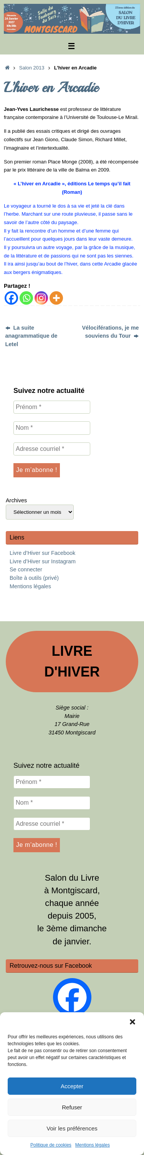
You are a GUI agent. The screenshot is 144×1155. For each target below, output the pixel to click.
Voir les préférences (72, 1128)
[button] (132, 1022)
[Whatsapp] (26, 298)
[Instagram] (41, 298)
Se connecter (26, 569)
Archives (16, 500)
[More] (56, 298)
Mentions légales (92, 1145)
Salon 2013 (32, 68)
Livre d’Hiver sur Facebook (42, 553)
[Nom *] (51, 427)
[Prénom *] (51, 407)
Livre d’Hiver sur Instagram (43, 561)
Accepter (72, 1086)
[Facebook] (11, 298)
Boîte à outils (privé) (34, 578)
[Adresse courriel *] (51, 448)
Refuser (72, 1107)
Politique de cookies (50, 1145)
